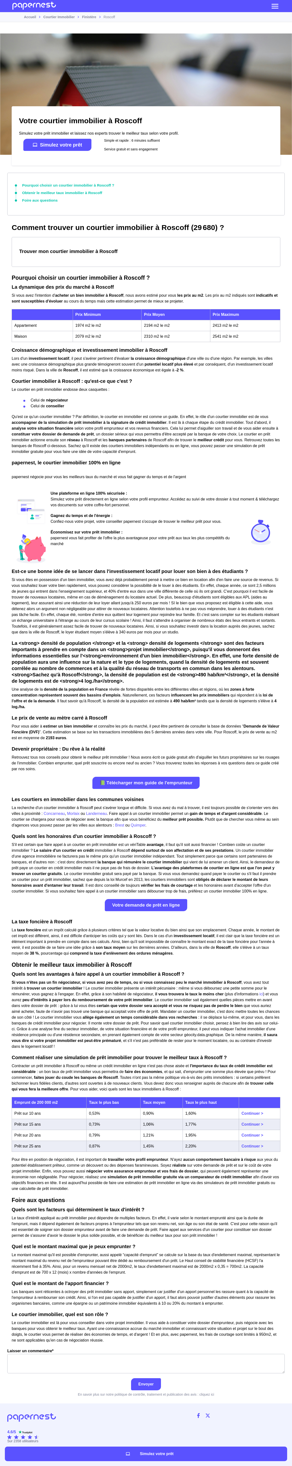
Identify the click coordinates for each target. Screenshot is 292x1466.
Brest (119, 824)
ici (261, 993)
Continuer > (252, 1112)
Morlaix (73, 812)
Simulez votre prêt (57, 144)
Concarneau (54, 812)
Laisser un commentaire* (146, 1359)
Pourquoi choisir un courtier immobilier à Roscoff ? (64, 185)
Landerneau (96, 812)
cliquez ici (206, 1393)
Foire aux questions (38, 199)
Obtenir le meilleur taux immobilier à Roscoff (58, 192)
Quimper (138, 824)
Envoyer (146, 1382)
